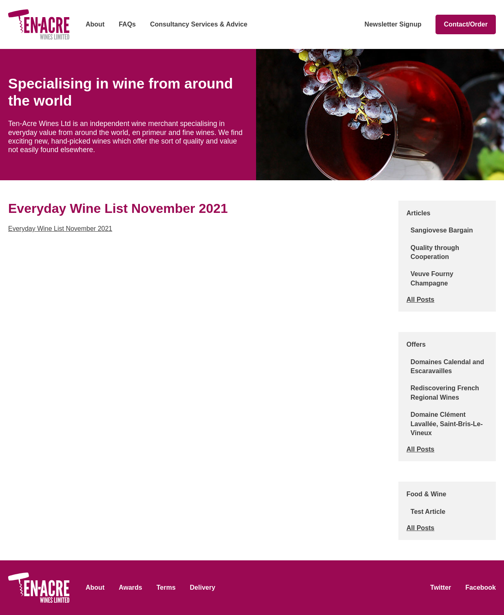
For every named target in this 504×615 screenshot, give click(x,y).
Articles (419, 213)
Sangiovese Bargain (442, 230)
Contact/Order (466, 24)
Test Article (428, 511)
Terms (166, 587)
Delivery (202, 587)
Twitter (440, 587)
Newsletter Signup (393, 24)
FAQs (127, 24)
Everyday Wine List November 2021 (60, 228)
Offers (416, 344)
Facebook (480, 587)
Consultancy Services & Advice (199, 24)
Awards (130, 587)
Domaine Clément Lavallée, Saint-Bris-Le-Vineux (447, 423)
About (95, 24)
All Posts (420, 299)
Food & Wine (427, 494)
